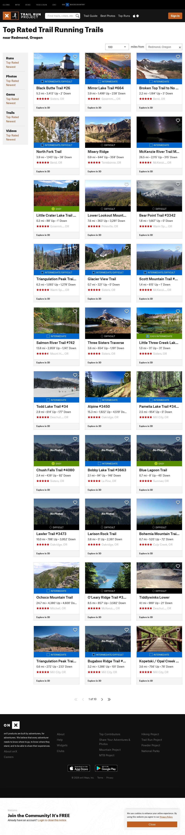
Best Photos (107, 15)
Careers (8, 756)
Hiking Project (150, 734)
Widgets (62, 744)
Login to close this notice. (52, 820)
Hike (28, 4)
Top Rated (12, 62)
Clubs (60, 750)
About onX (10, 751)
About (60, 734)
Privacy (109, 777)
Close (152, 824)
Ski (54, 4)
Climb (6, 4)
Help (60, 739)
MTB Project (106, 754)
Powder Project (150, 744)
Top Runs (124, 15)
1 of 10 (92, 699)
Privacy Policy (166, 817)
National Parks (150, 750)
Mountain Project (110, 749)
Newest (11, 66)
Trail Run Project (151, 739)
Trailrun (41, 4)
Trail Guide (90, 15)
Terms (100, 777)
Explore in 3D (43, 107)
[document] (152, 819)
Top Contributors (109, 734)
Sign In (175, 15)
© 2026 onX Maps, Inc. (83, 777)
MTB (17, 4)
